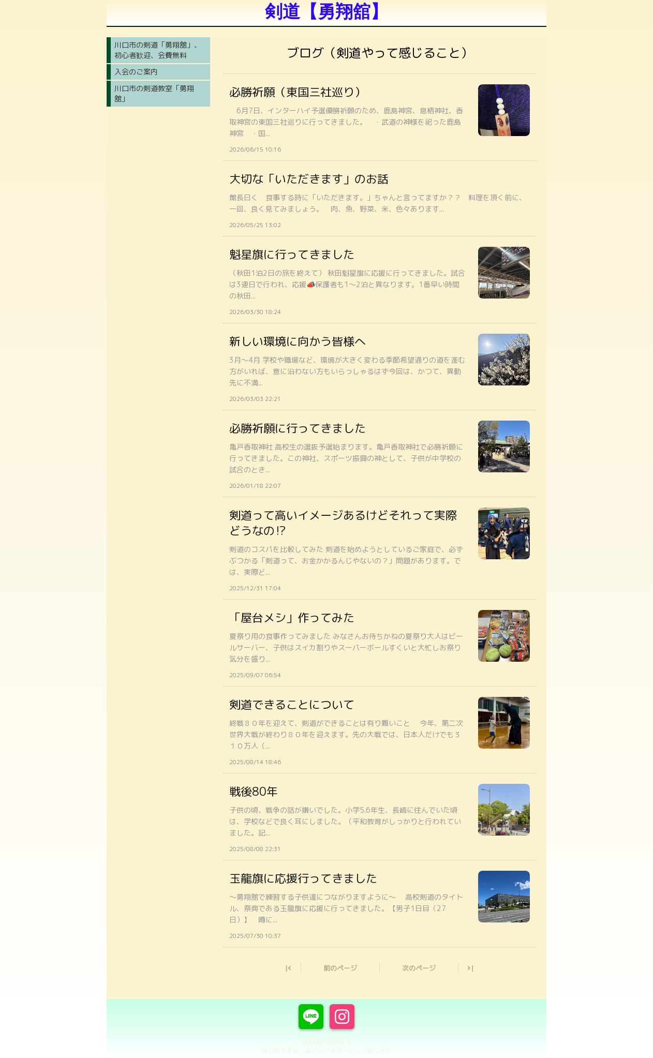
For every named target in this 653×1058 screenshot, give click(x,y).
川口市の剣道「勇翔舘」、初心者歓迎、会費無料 (157, 50)
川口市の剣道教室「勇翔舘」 (154, 93)
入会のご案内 (136, 72)
